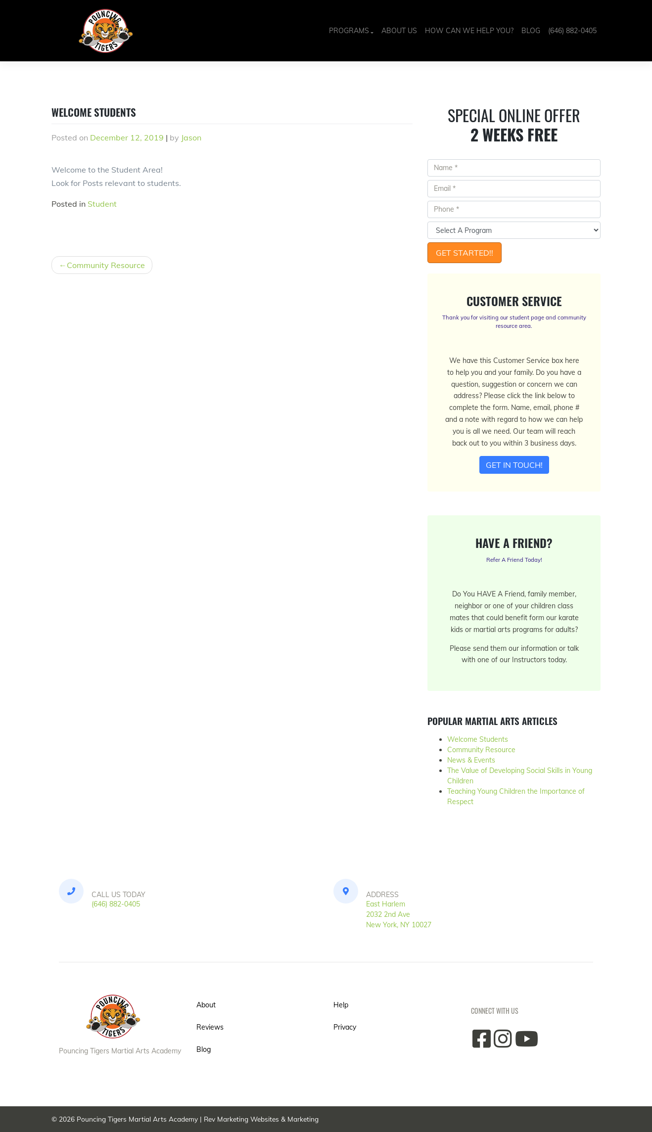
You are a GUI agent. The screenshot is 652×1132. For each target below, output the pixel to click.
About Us (399, 30)
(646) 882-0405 (572, 30)
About (206, 1004)
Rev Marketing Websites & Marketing (261, 1119)
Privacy (344, 1027)
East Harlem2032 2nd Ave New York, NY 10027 (398, 914)
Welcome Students (477, 739)
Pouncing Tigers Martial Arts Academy (137, 1119)
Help (340, 1004)
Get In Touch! (514, 465)
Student (102, 204)
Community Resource (106, 265)
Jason (191, 137)
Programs (349, 30)
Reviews (210, 1027)
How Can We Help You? (469, 30)
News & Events (471, 760)
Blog (530, 30)
